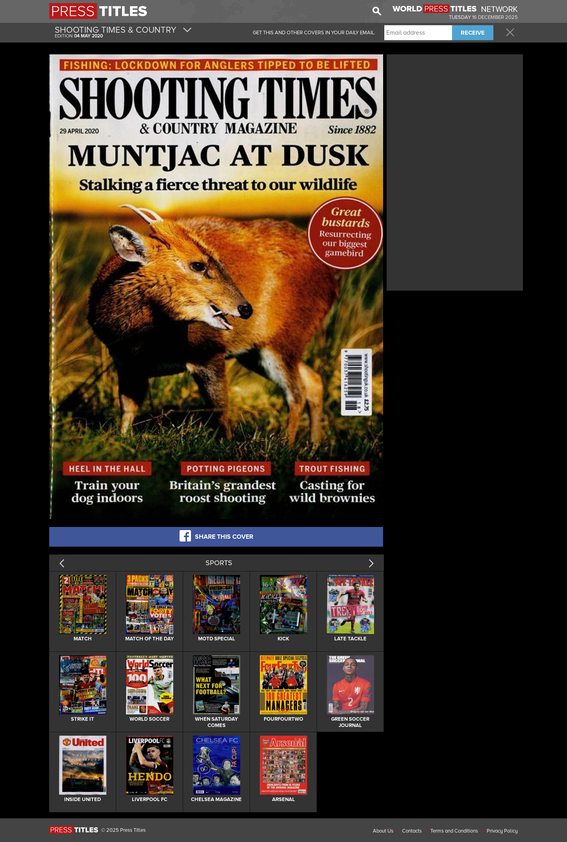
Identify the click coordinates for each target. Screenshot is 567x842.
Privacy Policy (502, 831)
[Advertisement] (455, 111)
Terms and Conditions (454, 831)
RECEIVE (473, 32)
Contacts (412, 831)
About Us (383, 831)
